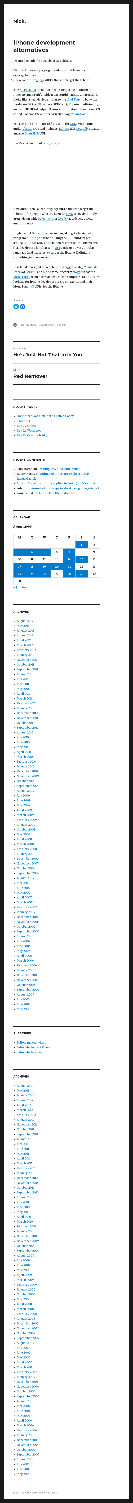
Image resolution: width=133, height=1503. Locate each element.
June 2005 (23, 1004)
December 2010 (27, 713)
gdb (85, 128)
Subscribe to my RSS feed (34, 1047)
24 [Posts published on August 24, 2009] (19, 574)
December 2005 (27, 975)
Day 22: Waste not (29, 430)
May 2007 (23, 892)
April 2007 (24, 897)
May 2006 (23, 951)
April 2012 (24, 640)
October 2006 (26, 926)
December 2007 (27, 858)
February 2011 (26, 703)
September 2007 (28, 873)
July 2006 (23, 941)
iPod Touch (74, 99)
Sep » (25, 587)
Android (81, 114)
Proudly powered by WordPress (40, 1492)
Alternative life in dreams (57, 493)
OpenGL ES (32, 133)
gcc (78, 128)
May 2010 (23, 747)
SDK (73, 123)
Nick (21, 324)
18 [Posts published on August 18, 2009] (32, 566)
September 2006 (28, 931)
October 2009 (26, 781)
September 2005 (28, 989)
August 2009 (25, 790)
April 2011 (23, 693)
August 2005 (25, 994)
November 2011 (27, 659)
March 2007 (25, 902)
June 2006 (24, 946)
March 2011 (24, 698)
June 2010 (23, 742)
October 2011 (25, 664)
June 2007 (23, 887)
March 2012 (25, 645)
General (61, 324)
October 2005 (26, 985)
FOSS (69, 213)
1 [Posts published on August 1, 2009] (81, 544)
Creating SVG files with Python (59, 469)
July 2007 (23, 883)
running (32, 238)
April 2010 (24, 752)
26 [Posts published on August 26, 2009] (44, 574)
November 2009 (28, 776)
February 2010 (26, 761)
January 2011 (25, 708)
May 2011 (23, 688)
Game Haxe (40, 233)
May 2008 (23, 834)
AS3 (57, 247)
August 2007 (25, 878)
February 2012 (26, 650)
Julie (20, 483)
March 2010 (25, 756)
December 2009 (28, 771)
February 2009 (27, 820)
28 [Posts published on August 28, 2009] (69, 574)
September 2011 (27, 669)
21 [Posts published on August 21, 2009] (69, 566)
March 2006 (25, 960)
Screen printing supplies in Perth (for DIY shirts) (62, 483)
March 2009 (25, 815)
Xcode (62, 218)
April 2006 (24, 955)
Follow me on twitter (31, 1042)
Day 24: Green (26, 425)
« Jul (16, 587)
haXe (89, 233)
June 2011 (23, 684)
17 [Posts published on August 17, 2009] (19, 566)
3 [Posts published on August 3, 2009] (19, 552)
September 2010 (28, 727)
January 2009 (26, 824)
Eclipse (64, 128)
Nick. (19, 21)
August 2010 (25, 732)
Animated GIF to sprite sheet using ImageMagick (65, 488)
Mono (47, 272)
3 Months (23, 421)
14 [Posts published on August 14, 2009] (69, 559)
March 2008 (25, 844)
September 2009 (28, 786)
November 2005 (28, 980)
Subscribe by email (30, 1052)
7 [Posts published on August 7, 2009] (69, 552)
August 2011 (25, 674)
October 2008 (26, 829)
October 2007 (26, 868)
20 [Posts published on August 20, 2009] (57, 566)
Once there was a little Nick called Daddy (45, 416)
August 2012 (25, 635)
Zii (15, 70)
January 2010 (25, 766)
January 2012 (25, 655)
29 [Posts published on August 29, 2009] (81, 574)
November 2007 (28, 863)
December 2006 (28, 917)
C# (33, 286)
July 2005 (23, 999)
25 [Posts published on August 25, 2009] (32, 574)
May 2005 (23, 1009)
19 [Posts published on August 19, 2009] (44, 566)
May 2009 (23, 805)
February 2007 (27, 907)
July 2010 (23, 737)
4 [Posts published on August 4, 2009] (32, 552)
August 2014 (25, 621)
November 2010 (27, 718)
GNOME (31, 272)
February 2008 (27, 849)
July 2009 (23, 795)
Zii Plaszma (28, 90)
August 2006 (25, 936)
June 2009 (24, 800)
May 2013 (23, 625)
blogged (78, 272)
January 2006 (26, 970)
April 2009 (24, 810)
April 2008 (24, 839)
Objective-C (46, 218)
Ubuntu (27, 128)
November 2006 (28, 921)
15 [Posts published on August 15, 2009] (81, 559)
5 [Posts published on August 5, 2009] (44, 552)
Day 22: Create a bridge (32, 435)
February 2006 (27, 965)
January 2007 (26, 912)
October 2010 (26, 722)
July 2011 (22, 679)
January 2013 (25, 630)
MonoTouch (21, 277)
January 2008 (26, 853)
